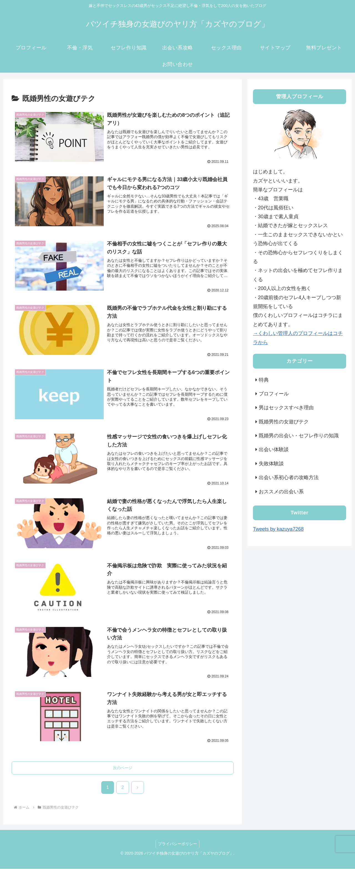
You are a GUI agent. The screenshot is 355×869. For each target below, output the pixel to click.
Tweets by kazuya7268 (278, 529)
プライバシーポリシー (177, 844)
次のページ (122, 768)
